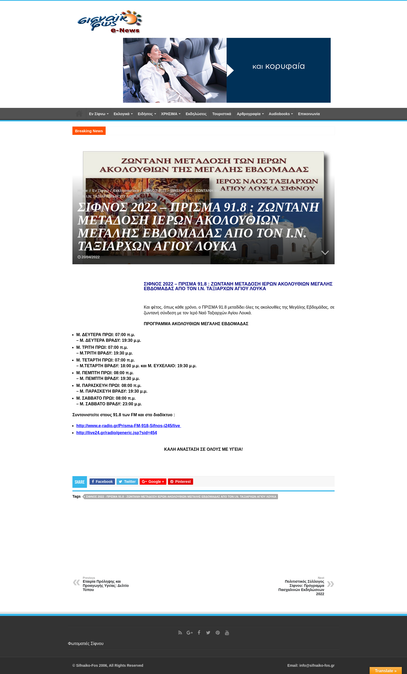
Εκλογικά (122, 114)
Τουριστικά (221, 114)
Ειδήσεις (145, 114)
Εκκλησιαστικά (126, 191)
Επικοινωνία (309, 114)
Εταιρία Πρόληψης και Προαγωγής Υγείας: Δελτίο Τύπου (109, 584)
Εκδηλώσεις (196, 114)
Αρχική (79, 113)
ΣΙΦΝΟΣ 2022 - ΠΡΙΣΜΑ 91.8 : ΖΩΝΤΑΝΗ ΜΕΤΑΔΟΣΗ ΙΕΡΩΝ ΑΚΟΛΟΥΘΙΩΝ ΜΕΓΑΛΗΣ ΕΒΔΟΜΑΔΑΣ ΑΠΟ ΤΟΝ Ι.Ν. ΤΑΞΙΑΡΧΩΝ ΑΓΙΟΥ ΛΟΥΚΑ (181, 496)
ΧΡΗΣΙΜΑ (169, 114)
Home (83, 191)
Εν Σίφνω (97, 114)
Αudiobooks (279, 114)
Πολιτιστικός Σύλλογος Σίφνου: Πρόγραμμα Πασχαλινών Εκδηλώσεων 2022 (297, 586)
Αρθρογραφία (248, 114)
